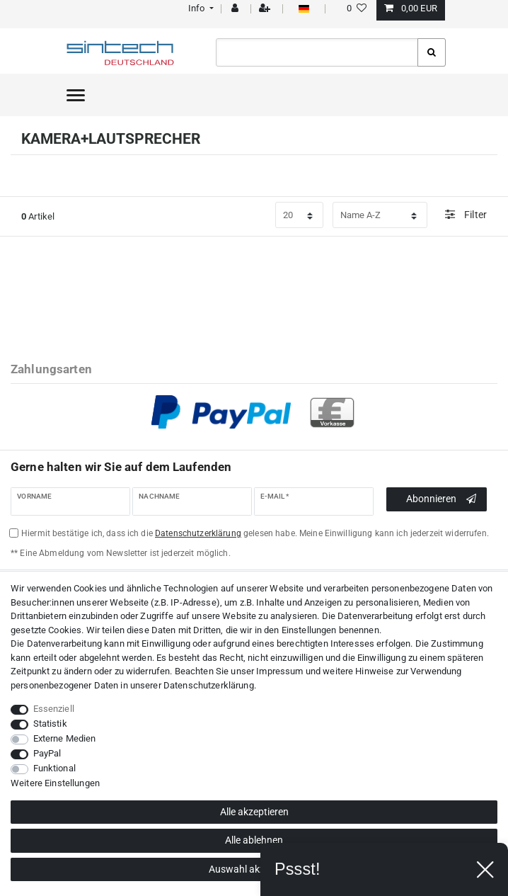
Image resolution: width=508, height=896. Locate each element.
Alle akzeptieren (254, 811)
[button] (199, 8)
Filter (466, 214)
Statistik (50, 723)
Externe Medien (64, 738)
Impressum (279, 671)
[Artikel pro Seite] (299, 215)
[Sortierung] (380, 215)
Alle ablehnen (254, 840)
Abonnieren (441, 499)
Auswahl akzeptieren (254, 869)
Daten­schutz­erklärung (208, 685)
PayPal (47, 753)
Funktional (54, 768)
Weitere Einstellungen (55, 783)
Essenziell (53, 708)
